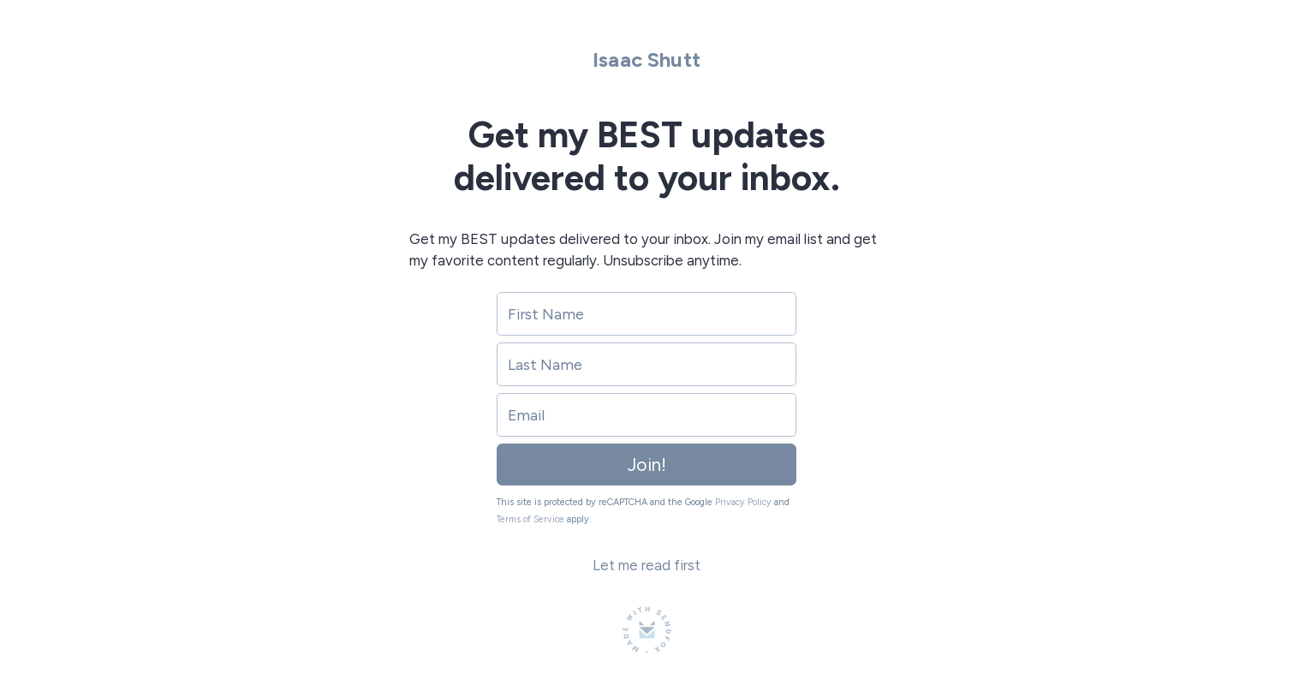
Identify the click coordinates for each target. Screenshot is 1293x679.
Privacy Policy (743, 502)
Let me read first (646, 565)
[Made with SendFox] (647, 629)
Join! (647, 464)
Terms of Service (530, 519)
